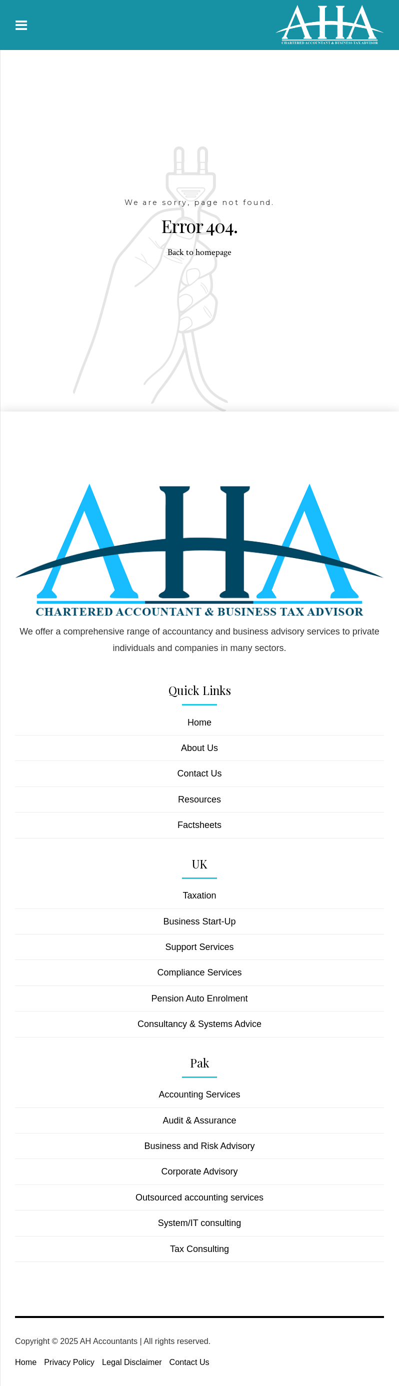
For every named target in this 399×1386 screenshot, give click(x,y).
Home (200, 723)
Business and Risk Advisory (199, 1146)
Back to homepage (200, 252)
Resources (199, 799)
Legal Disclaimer (132, 1362)
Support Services (199, 947)
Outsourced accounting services (200, 1197)
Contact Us (199, 773)
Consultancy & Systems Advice (200, 1024)
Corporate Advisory (199, 1171)
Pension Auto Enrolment (199, 999)
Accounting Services (199, 1095)
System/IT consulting (200, 1223)
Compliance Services (199, 973)
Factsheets (200, 825)
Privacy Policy (69, 1362)
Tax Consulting (199, 1249)
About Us (199, 748)
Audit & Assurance (199, 1121)
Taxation (199, 895)
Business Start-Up (199, 921)
